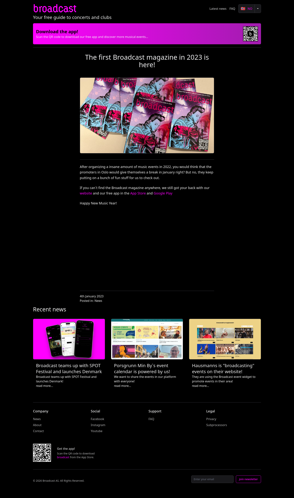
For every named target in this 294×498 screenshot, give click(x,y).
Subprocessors (216, 425)
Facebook (97, 419)
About (37, 425)
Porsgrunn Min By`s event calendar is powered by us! (142, 368)
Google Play (163, 193)
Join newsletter (248, 479)
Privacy (211, 419)
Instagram (98, 425)
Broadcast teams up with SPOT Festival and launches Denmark (69, 368)
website (86, 193)
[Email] (212, 479)
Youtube (96, 431)
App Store (138, 193)
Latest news (217, 9)
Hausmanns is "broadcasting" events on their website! (223, 368)
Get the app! (66, 449)
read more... (44, 386)
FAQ (232, 9)
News (98, 301)
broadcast (54, 8)
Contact (38, 431)
